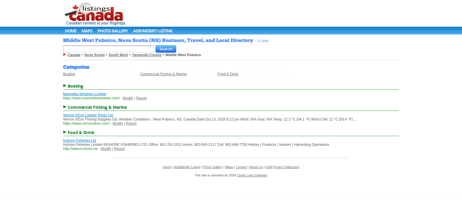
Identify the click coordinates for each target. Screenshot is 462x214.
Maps (87, 31)
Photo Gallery (113, 31)
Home (70, 31)
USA (268, 167)
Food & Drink (227, 74)
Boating (69, 74)
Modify (128, 98)
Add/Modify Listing (152, 31)
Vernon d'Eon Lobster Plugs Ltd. (88, 115)
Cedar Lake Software (252, 175)
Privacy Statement (286, 167)
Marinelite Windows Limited (84, 94)
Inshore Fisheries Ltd (79, 140)
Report (141, 98)
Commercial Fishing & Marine (163, 74)
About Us (256, 167)
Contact (241, 167)
